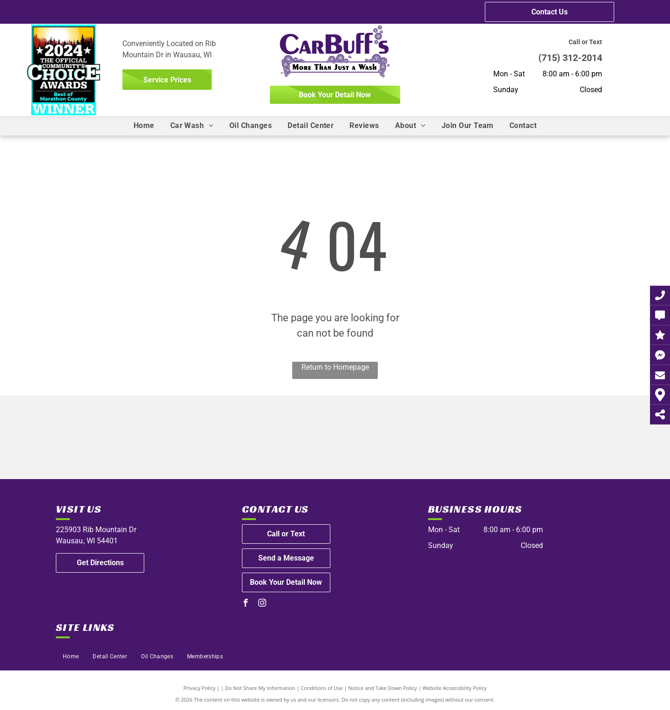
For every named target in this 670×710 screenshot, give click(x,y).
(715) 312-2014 (570, 57)
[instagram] (262, 604)
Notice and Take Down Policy (382, 687)
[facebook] (246, 604)
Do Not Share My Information (260, 687)
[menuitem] (144, 125)
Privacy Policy (199, 687)
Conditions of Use (322, 687)
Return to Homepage (335, 367)
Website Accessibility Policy (454, 687)
